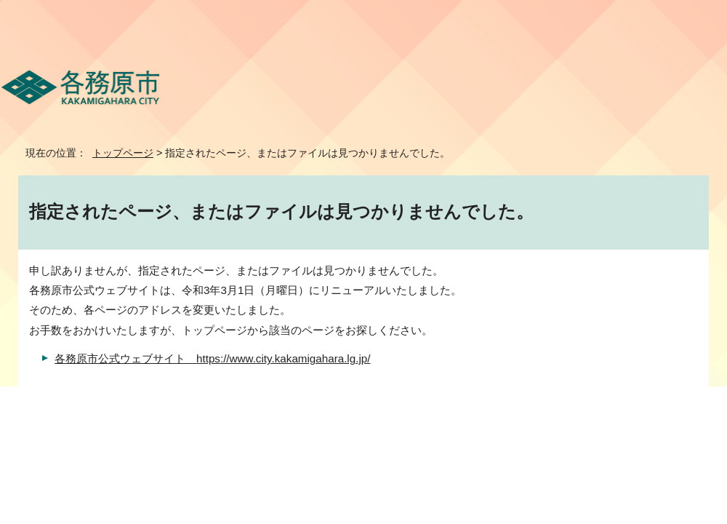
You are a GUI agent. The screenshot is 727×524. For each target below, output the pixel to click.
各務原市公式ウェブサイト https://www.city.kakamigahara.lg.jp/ (212, 358)
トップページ (122, 153)
